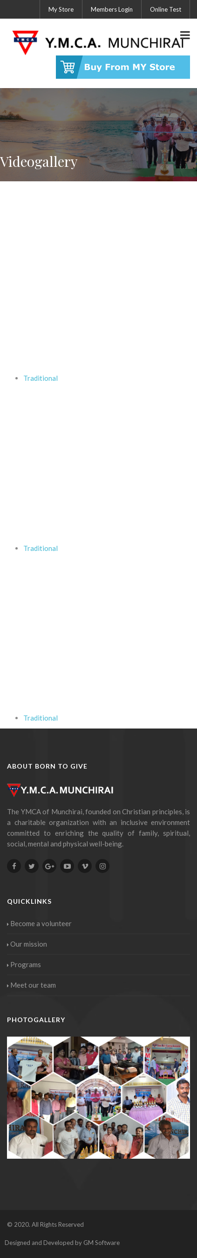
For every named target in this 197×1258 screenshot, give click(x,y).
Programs (24, 964)
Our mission (27, 944)
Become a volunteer (39, 923)
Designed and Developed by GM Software (62, 1242)
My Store (61, 9)
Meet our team (31, 985)
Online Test (165, 9)
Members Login (112, 9)
